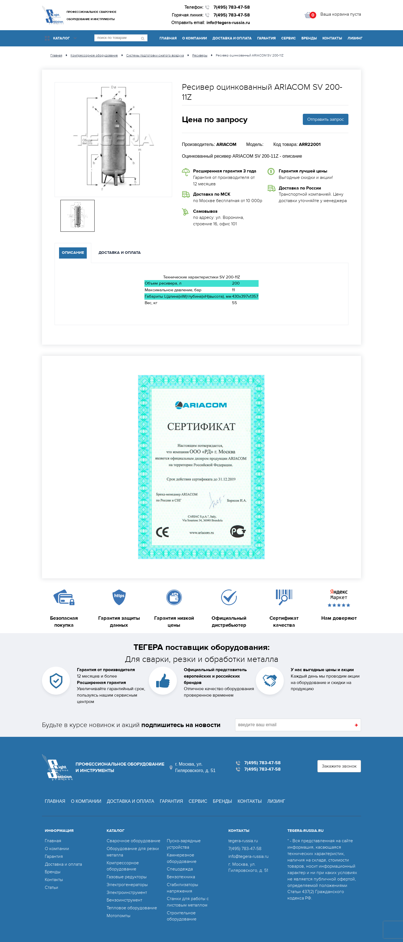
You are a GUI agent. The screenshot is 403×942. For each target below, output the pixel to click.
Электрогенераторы (127, 884)
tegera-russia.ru (243, 841)
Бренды (309, 38)
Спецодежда (180, 869)
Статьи (51, 887)
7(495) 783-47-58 (232, 7)
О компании (194, 38)
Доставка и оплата (232, 38)
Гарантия (266, 38)
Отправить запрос (325, 119)
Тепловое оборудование (132, 908)
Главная (168, 38)
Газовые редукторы (127, 877)
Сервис (288, 38)
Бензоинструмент (124, 900)
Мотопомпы (118, 916)
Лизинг (355, 38)
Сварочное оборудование (133, 841)
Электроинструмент (127, 892)
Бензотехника (181, 877)
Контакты (332, 38)
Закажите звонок (339, 766)
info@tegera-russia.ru (228, 22)
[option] (113, 139)
